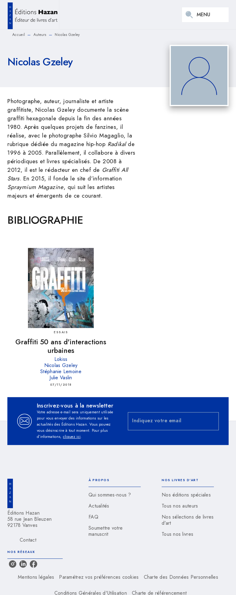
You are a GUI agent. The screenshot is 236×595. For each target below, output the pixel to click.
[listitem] (12, 564)
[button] (114, 494)
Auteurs (39, 34)
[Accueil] (33, 14)
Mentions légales (36, 577)
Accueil (18, 34)
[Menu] (205, 14)
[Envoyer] (211, 421)
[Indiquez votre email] (165, 421)
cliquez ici (72, 436)
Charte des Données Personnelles (181, 577)
